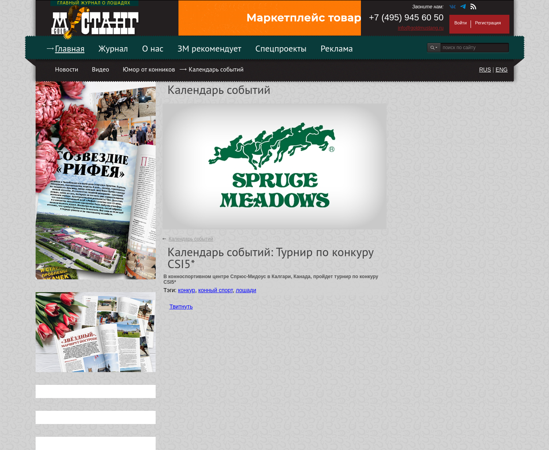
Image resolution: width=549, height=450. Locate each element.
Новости (66, 69)
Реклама (337, 48)
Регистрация (488, 22)
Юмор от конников (149, 69)
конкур (186, 290)
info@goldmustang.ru (420, 28)
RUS (485, 69)
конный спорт (215, 290)
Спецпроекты (281, 48)
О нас (153, 48)
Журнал (113, 48)
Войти (461, 22)
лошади (246, 290)
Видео (100, 69)
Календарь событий (215, 69)
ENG (501, 69)
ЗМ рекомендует (210, 48)
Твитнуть (181, 306)
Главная (70, 48)
